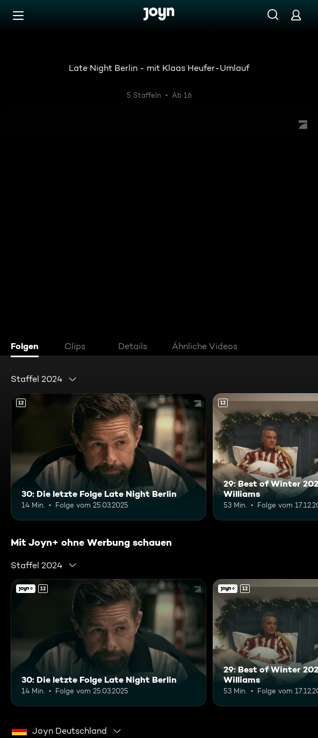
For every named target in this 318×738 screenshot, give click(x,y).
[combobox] (44, 379)
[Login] (295, 14)
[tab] (27, 347)
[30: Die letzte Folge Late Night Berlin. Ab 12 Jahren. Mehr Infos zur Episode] (108, 456)
